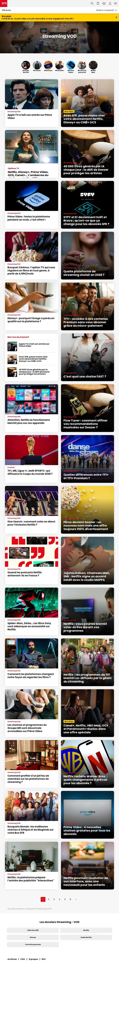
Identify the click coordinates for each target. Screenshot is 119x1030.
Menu (116, 3)
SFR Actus (6, 10)
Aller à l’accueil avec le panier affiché (98, 3)
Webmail (104, 3)
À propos (33, 959)
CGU (22, 959)
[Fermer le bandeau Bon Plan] (116, 17)
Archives (12, 959)
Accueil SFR (3, 3)
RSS (44, 959)
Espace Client (110, 3)
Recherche (92, 3)
